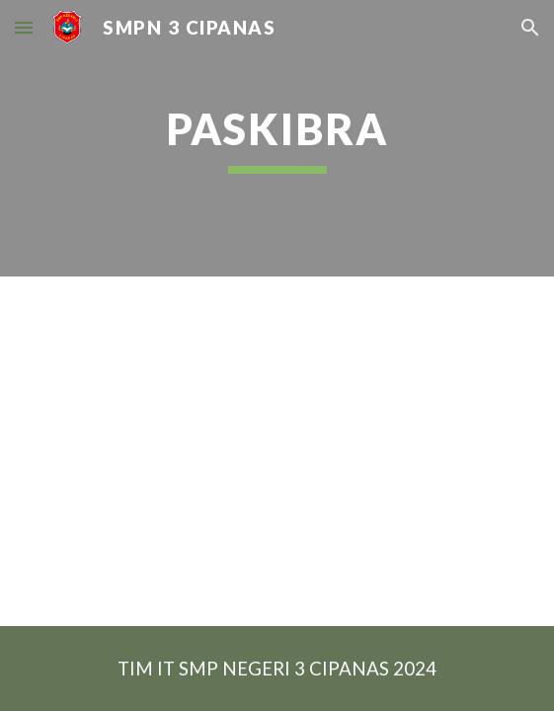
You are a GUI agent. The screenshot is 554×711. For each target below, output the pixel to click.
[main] (277, 138)
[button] (23, 27)
